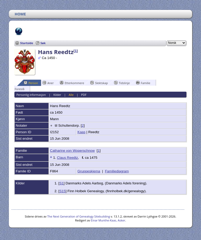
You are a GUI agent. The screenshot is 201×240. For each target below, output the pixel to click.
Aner (48, 83)
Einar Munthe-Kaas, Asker (108, 220)
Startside (26, 43)
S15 (62, 191)
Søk (43, 43)
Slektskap (99, 83)
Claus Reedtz (67, 158)
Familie (143, 83)
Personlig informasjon (31, 95)
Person (31, 83)
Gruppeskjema (88, 171)
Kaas (81, 132)
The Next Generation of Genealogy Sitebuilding (78, 216)
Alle (71, 95)
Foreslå (17, 89)
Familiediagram (117, 171)
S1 (61, 183)
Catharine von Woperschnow (72, 151)
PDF (83, 95)
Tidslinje (122, 83)
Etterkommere (72, 83)
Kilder (57, 95)
